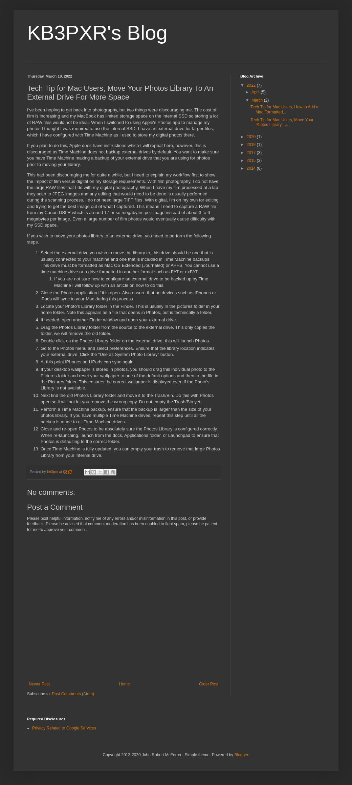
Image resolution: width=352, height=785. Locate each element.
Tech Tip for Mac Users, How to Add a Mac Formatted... (284, 109)
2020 (252, 136)
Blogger (241, 754)
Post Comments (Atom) (73, 694)
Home (124, 684)
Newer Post (39, 684)
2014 (252, 168)
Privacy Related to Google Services (64, 728)
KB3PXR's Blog (97, 32)
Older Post (208, 684)
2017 (252, 152)
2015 (252, 160)
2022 (252, 85)
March (257, 100)
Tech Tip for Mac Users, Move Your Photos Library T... (281, 122)
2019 (252, 144)
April (256, 92)
